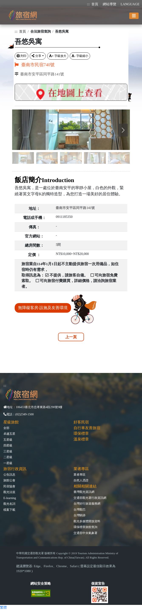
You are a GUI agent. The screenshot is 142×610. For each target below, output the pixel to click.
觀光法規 (9, 492)
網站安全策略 (40, 583)
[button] (123, 130)
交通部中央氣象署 (85, 533)
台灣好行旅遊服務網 (87, 503)
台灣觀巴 (79, 509)
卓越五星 (9, 433)
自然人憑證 (81, 480)
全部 (6, 428)
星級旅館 (11, 422)
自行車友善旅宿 (87, 428)
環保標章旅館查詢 (85, 527)
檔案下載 (9, 509)
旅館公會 (9, 480)
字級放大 (57, 56)
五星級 (7, 439)
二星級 (7, 457)
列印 (21, 56)
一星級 (7, 463)
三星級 (7, 451)
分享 (36, 56)
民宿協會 (9, 486)
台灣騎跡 (79, 515)
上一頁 (71, 337)
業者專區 (79, 474)
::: (88, 4)
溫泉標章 (81, 439)
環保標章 (81, 433)
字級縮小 (80, 56)
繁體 (3, 607)
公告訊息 (9, 474)
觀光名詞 (9, 503)
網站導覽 (109, 4)
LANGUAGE (130, 4)
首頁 (94, 4)
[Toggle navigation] (134, 16)
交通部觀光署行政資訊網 (90, 497)
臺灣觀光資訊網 (84, 491)
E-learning (9, 498)
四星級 (7, 445)
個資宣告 (98, 583)
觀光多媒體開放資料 (87, 521)
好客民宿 (81, 422)
